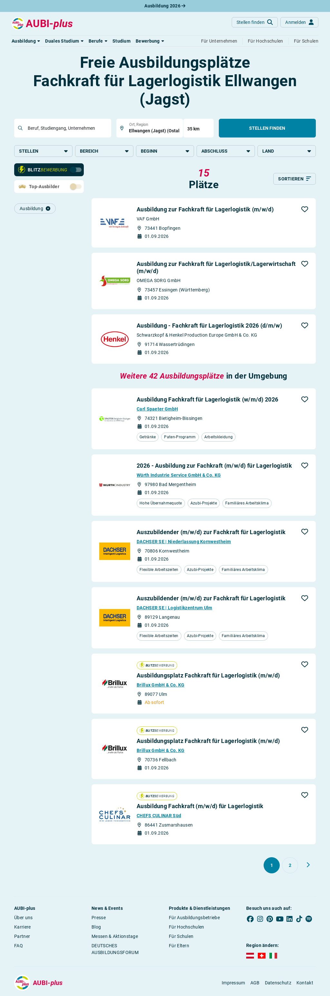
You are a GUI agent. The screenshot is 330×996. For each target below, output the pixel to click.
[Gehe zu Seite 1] (272, 865)
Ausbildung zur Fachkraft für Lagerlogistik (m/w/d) (205, 209)
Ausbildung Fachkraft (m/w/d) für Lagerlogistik (200, 806)
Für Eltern (179, 945)
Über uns (23, 917)
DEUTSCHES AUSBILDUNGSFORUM (115, 949)
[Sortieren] (294, 179)
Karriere (22, 927)
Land (286, 151)
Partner (22, 936)
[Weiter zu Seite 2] (308, 865)
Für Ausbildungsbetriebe (194, 917)
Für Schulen (181, 936)
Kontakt (304, 982)
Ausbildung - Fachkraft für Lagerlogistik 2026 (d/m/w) (209, 325)
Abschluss (225, 151)
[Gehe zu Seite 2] (290, 865)
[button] (26, 41)
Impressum (233, 982)
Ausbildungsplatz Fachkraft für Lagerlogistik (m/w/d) (208, 675)
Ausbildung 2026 (164, 5)
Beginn (165, 151)
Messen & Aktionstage (115, 936)
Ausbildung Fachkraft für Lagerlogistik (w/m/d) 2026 (207, 399)
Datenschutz (278, 982)
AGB (255, 982)
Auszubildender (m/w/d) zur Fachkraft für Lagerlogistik (211, 532)
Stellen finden (267, 128)
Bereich (104, 151)
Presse (99, 917)
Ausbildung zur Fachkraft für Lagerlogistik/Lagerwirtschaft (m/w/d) (216, 267)
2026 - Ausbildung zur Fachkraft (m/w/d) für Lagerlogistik (214, 465)
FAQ (18, 945)
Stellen (43, 151)
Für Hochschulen (186, 927)
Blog (96, 927)
